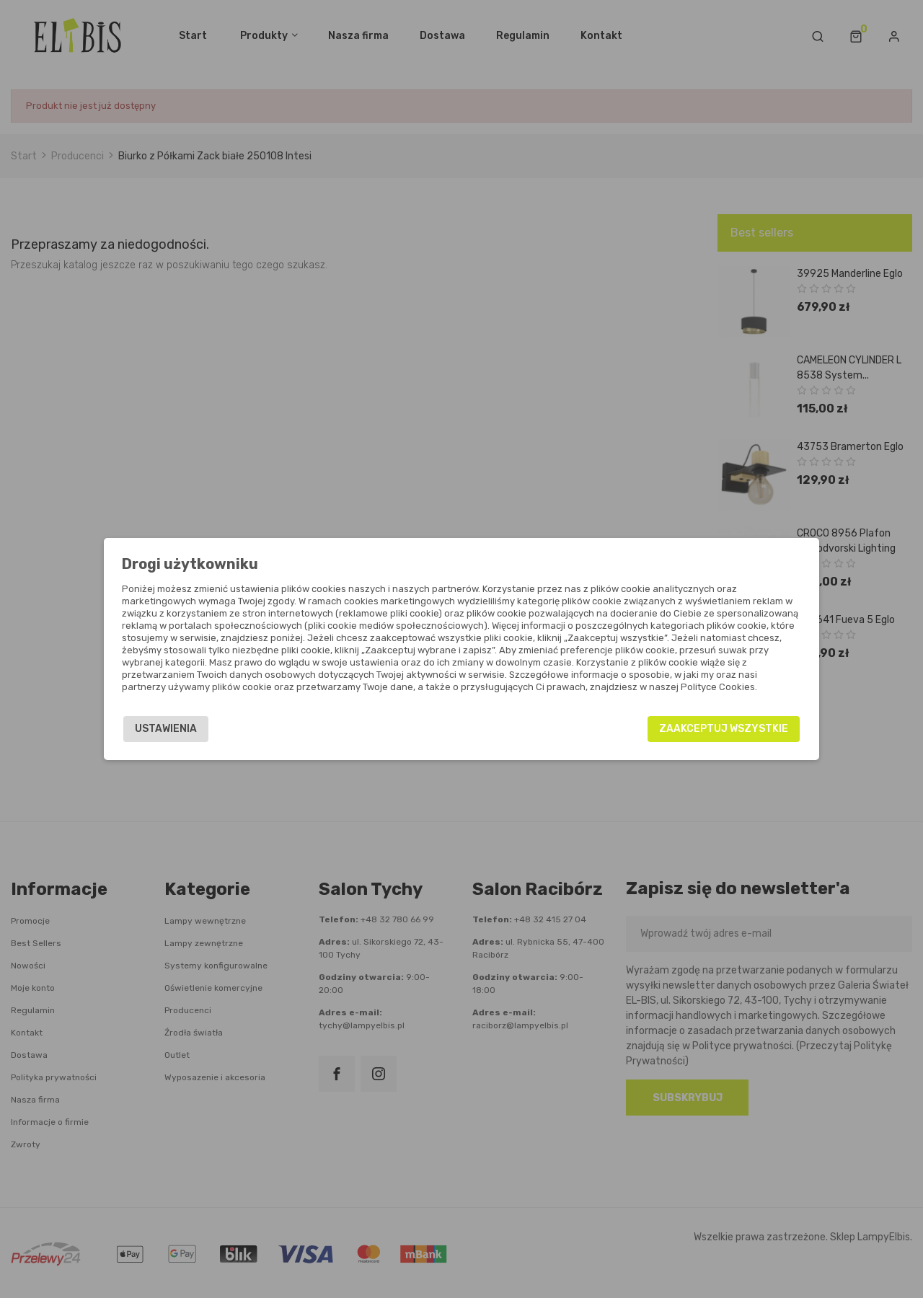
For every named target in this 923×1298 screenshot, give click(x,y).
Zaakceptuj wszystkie (717, 729)
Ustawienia (172, 729)
